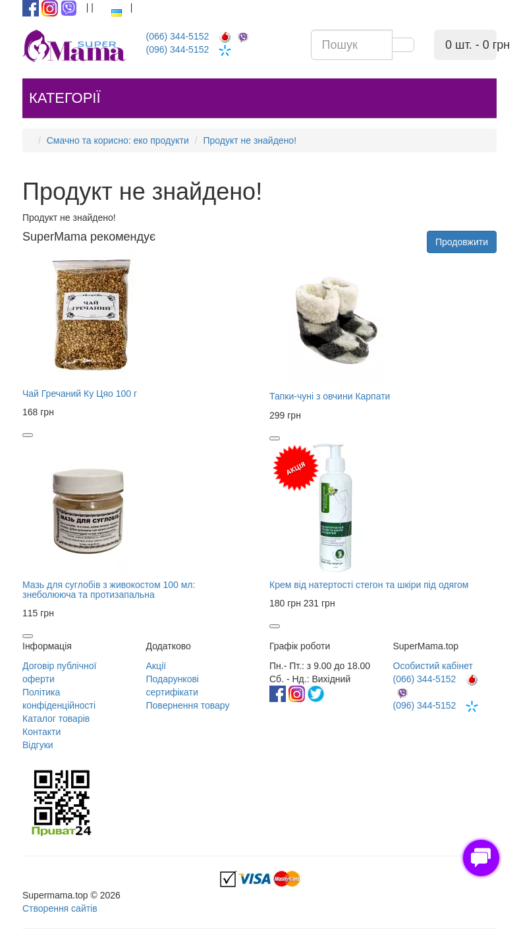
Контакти (41, 731)
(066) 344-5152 (200, 36)
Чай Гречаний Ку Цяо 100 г (79, 393)
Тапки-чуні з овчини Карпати (329, 396)
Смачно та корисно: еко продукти (118, 140)
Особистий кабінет (433, 666)
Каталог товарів (56, 718)
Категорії (65, 98)
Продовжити (461, 242)
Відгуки (37, 745)
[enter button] (89, 7)
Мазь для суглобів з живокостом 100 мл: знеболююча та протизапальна (108, 589)
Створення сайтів (59, 908)
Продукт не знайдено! (249, 140)
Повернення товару (188, 705)
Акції (156, 666)
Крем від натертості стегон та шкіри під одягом (368, 584)
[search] (403, 45)
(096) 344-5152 (200, 49)
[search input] (352, 45)
